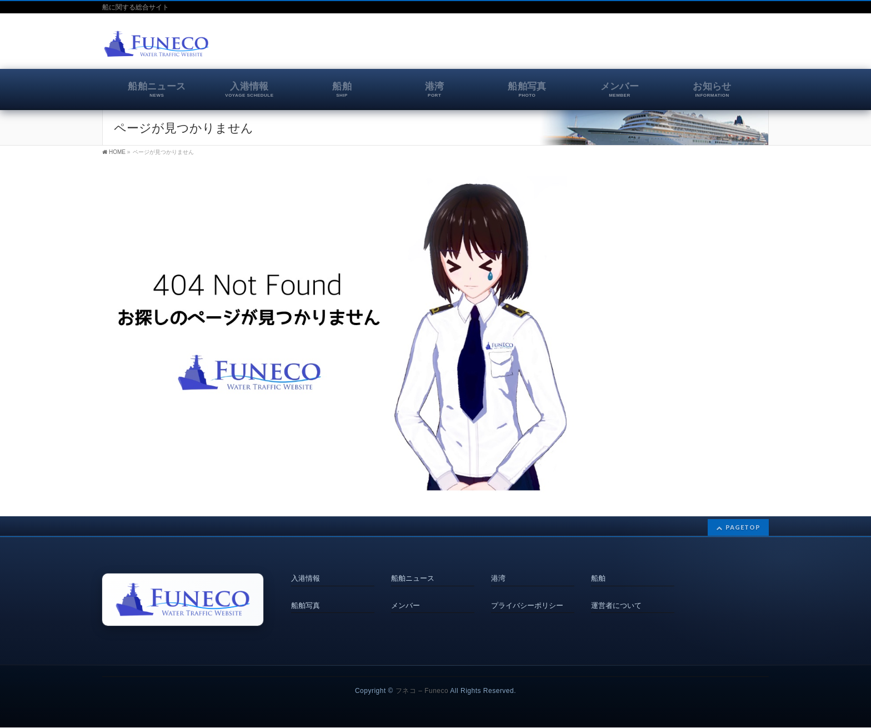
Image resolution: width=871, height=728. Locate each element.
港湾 (498, 578)
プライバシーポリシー (527, 603)
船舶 (598, 578)
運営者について (616, 603)
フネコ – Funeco (422, 691)
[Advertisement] (639, 46)
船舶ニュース (412, 578)
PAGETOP (742, 527)
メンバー (405, 603)
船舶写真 (305, 603)
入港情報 (305, 578)
